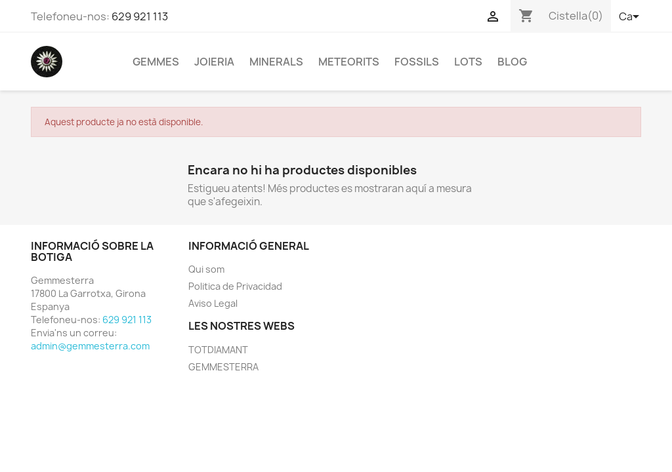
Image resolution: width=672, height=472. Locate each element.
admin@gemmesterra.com (90, 346)
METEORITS (348, 61)
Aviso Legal (213, 303)
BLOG (512, 61)
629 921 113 (140, 16)
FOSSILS (416, 61)
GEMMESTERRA (223, 367)
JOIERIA (214, 61)
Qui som (206, 269)
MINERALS (276, 61)
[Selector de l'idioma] (630, 18)
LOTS (468, 61)
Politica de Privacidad (235, 286)
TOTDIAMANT (218, 350)
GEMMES (156, 61)
